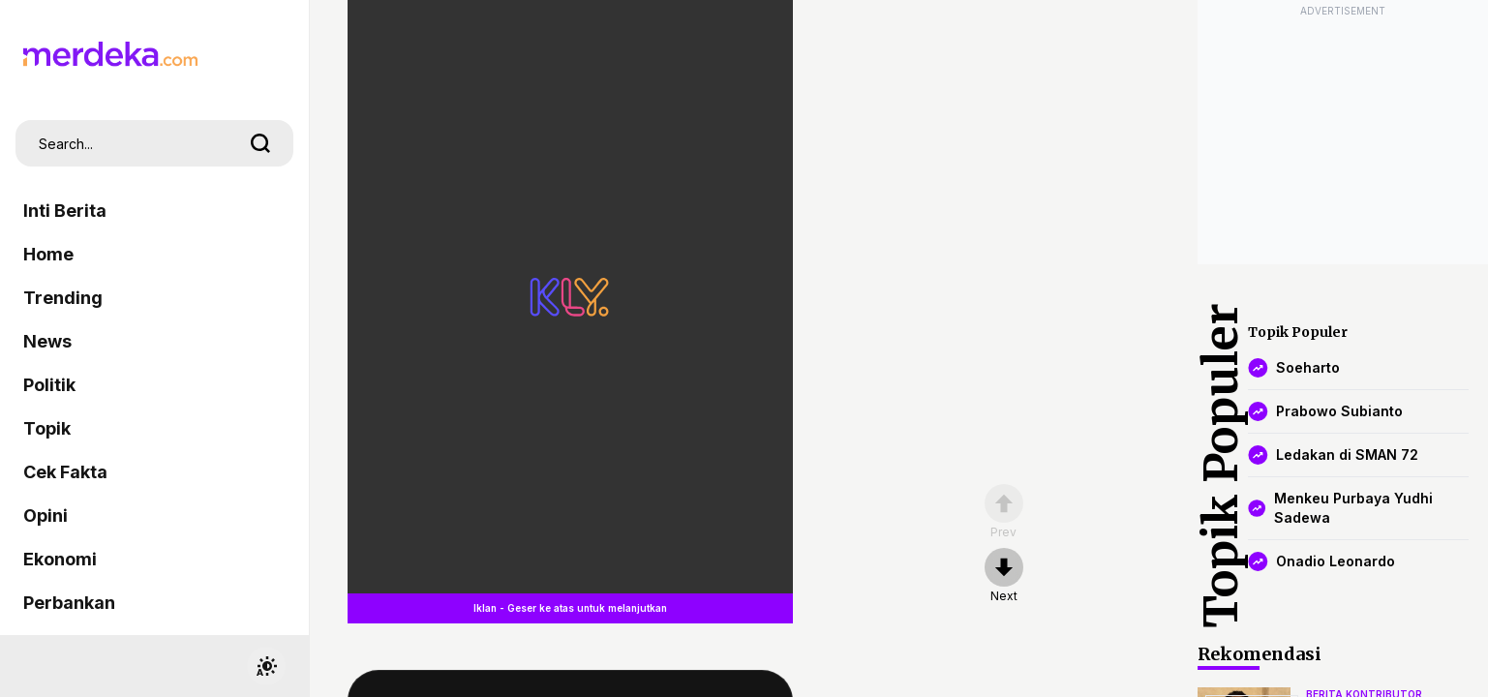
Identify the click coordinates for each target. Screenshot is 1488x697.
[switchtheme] (266, 666)
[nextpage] (1004, 576)
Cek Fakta (65, 472)
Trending (63, 298)
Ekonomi (60, 559)
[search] (260, 143)
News (47, 341)
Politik (49, 385)
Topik (47, 428)
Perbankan (69, 602)
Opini (45, 515)
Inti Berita (64, 210)
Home (48, 254)
